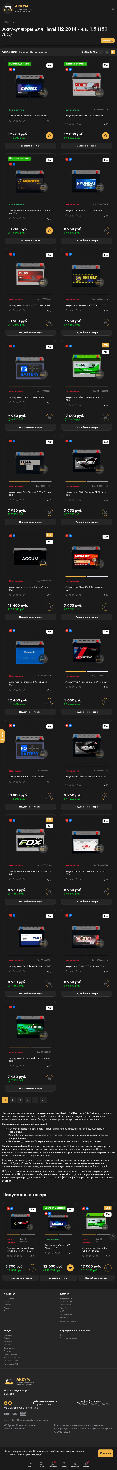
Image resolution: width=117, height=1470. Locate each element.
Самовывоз (9, 1362)
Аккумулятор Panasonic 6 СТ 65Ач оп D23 (29, 691)
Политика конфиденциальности (35, 1438)
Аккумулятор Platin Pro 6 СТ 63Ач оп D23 (29, 309)
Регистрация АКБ (12, 1381)
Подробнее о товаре (86, 242)
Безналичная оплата (13, 1375)
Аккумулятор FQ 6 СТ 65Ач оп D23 (28, 785)
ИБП (62, 1329)
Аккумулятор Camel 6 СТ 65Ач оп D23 (30, 116)
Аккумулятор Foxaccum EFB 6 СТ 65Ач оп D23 (30, 882)
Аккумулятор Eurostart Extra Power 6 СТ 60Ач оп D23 (19, 1265)
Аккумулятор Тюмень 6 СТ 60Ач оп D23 (84, 309)
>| (44, 1114)
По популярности (40, 52)
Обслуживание (11, 1372)
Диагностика (10, 1365)
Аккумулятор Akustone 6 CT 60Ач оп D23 (85, 691)
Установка (8, 1353)
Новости (8, 1322)
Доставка (8, 1359)
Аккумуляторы (66, 1316)
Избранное (53, 1464)
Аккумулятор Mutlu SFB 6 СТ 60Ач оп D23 (86, 118)
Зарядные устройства (70, 1338)
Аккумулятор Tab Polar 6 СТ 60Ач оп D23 (28, 978)
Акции (7, 1326)
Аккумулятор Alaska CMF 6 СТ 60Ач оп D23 (87, 882)
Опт (61, 1353)
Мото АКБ (64, 1326)
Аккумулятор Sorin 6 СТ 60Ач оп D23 (86, 976)
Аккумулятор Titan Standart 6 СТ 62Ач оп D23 (29, 500)
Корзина (86, 1464)
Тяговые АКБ (66, 1335)
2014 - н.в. (9, 22)
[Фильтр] (2, 736)
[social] (5, 1421)
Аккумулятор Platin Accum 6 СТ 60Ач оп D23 (85, 500)
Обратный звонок (42, 1422)
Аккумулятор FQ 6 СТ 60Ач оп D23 (28, 403)
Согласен (105, 1453)
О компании (9, 1316)
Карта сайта (10, 1438)
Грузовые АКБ (66, 1322)
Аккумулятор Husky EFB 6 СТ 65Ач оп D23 (29, 596)
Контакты (8, 1319)
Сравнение (75, 1464)
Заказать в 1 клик (30, 146)
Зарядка (8, 1369)
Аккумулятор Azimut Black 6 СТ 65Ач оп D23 (29, 1074)
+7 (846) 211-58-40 (91, 1419)
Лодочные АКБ (67, 1332)
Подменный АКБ (12, 1378)
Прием (7, 1356)
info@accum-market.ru (45, 1419)
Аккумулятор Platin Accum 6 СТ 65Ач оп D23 (85, 787)
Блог (6, 1329)
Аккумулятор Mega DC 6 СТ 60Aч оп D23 (85, 596)
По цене (23, 52)
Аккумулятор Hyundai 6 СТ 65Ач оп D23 (84, 213)
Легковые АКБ (66, 1319)
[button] (113, 1253)
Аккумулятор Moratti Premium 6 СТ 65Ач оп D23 (27, 213)
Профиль (64, 1464)
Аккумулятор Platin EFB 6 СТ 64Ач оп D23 (85, 404)
